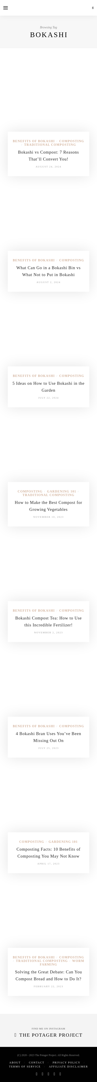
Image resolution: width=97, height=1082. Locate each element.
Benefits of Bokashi (34, 141)
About (15, 1062)
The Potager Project (51, 1035)
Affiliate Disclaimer (68, 1066)
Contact (36, 1062)
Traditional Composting (50, 144)
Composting (71, 141)
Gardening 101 (61, 491)
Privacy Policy (66, 1062)
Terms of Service (25, 1066)
